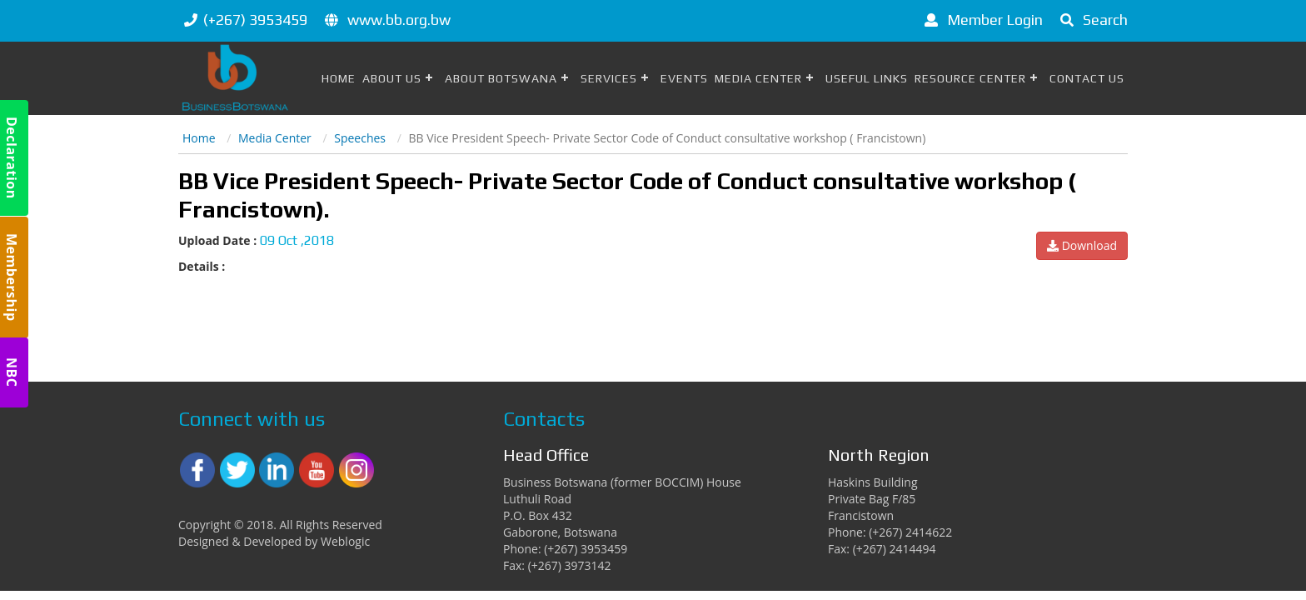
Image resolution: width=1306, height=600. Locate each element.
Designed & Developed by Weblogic (274, 541)
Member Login (981, 19)
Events (684, 78)
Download (1082, 245)
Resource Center (970, 78)
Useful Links (866, 78)
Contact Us (1086, 78)
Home (339, 78)
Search (1091, 19)
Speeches (360, 138)
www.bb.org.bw (399, 19)
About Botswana (501, 78)
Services (609, 78)
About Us (391, 78)
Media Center (758, 78)
